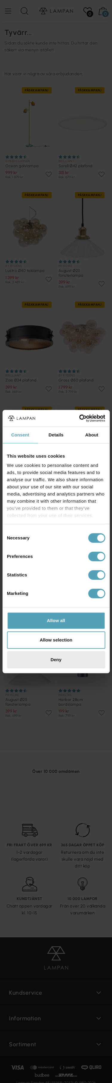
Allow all (56, 620)
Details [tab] (56, 434)
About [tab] (91, 434)
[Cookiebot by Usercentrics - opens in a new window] (79, 418)
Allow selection (56, 639)
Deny (56, 659)
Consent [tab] (20, 434)
